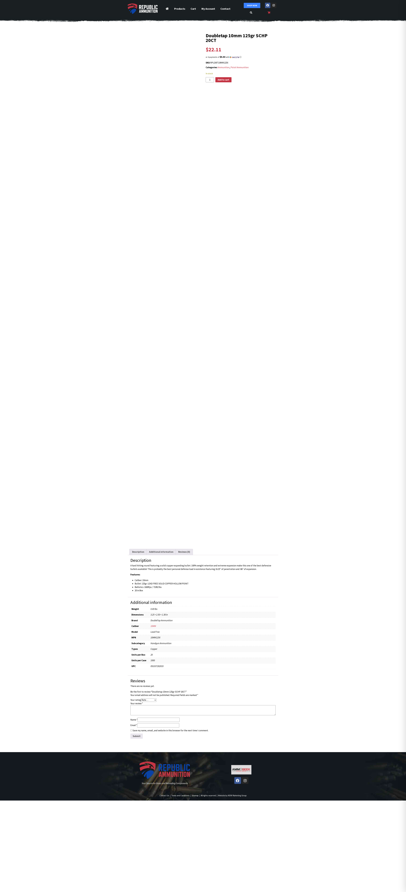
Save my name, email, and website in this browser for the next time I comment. (170, 730)
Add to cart (223, 79)
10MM (153, 626)
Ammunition (223, 67)
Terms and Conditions (180, 795)
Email (133, 725)
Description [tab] (138, 551)
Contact (225, 8)
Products (179, 8)
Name (134, 719)
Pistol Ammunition (240, 67)
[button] (241, 57)
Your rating (135, 699)
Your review (136, 703)
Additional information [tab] (161, 551)
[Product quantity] (210, 79)
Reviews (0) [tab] (184, 551)
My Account (208, 8)
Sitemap (195, 795)
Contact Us (164, 795)
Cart (193, 8)
